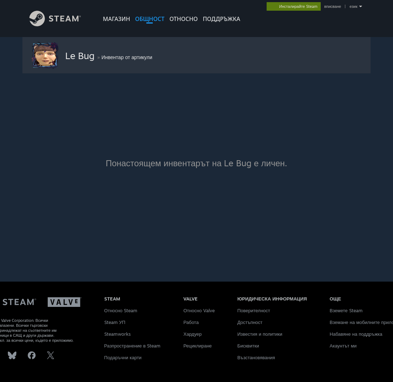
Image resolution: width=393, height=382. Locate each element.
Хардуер (192, 334)
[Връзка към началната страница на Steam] (60, 24)
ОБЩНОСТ (149, 19)
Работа (191, 322)
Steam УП (115, 322)
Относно (183, 19)
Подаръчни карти (123, 357)
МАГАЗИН (116, 19)
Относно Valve (198, 310)
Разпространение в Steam (132, 346)
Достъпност (250, 322)
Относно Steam (120, 310)
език (353, 6)
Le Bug (81, 55)
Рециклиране (197, 346)
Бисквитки (248, 346)
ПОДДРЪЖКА (221, 19)
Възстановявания (256, 357)
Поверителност (253, 310)
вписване (332, 6)
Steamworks (117, 334)
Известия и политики (259, 334)
